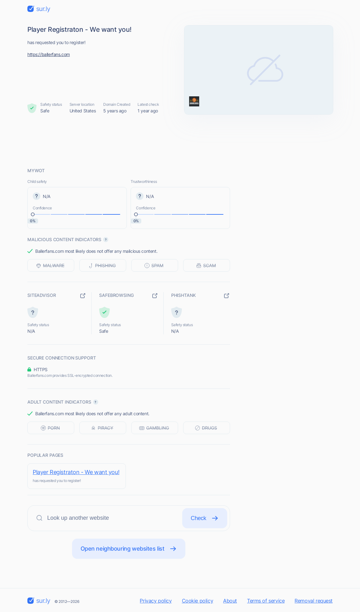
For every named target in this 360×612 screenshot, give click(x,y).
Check (205, 518)
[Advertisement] (180, 141)
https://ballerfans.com (48, 54)
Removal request (314, 601)
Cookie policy (197, 601)
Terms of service (265, 601)
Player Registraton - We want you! (76, 472)
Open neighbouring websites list (129, 548)
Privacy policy (156, 601)
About (230, 601)
